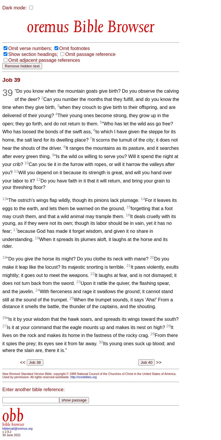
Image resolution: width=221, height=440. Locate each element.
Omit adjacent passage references (44, 60)
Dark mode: (14, 7)
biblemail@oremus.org (17, 428)
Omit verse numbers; (30, 48)
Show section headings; (33, 54)
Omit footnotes (74, 48)
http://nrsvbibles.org (83, 377)
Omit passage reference (90, 54)
